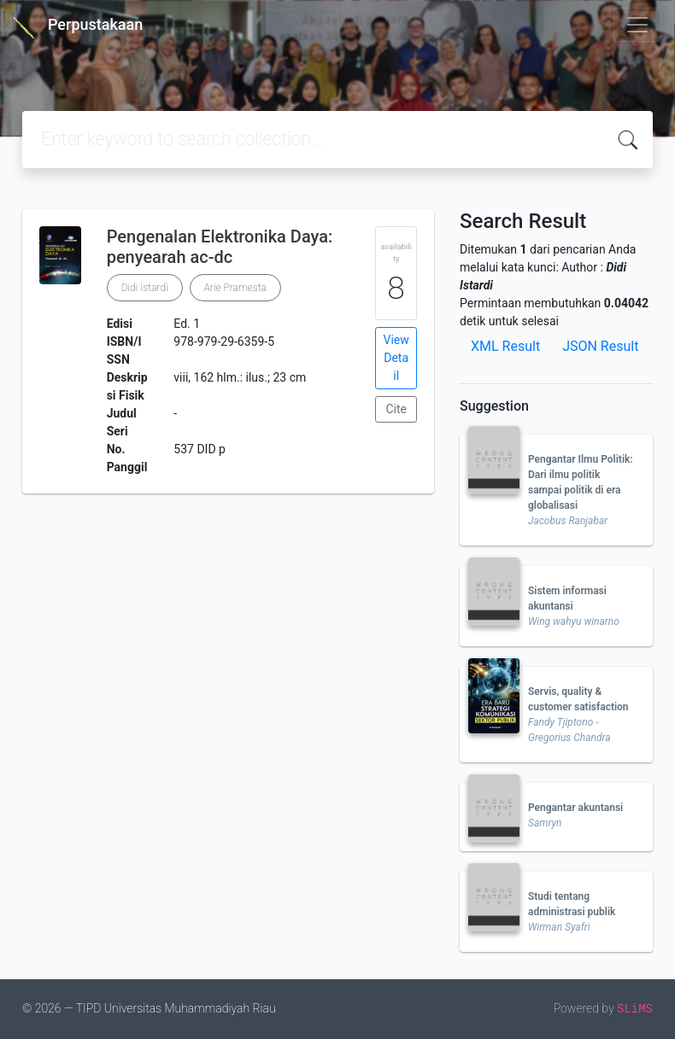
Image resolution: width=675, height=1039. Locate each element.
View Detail (396, 357)
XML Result (505, 346)
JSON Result (600, 346)
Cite (396, 409)
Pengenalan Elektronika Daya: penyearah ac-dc (220, 246)
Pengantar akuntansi (575, 808)
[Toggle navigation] (637, 25)
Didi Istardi (144, 288)
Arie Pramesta (235, 288)
